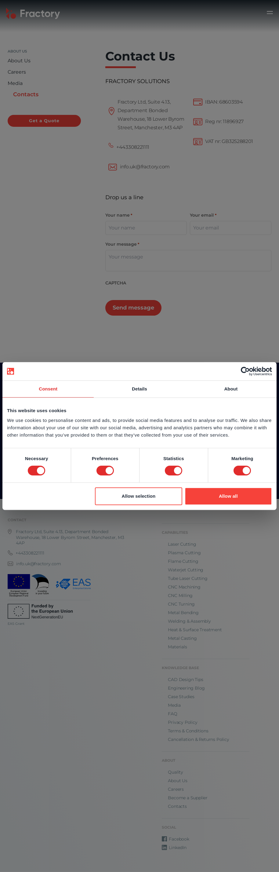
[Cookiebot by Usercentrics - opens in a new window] (245, 371)
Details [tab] (139, 388)
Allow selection (138, 496)
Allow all (228, 496)
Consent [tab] (48, 388)
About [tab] (230, 388)
